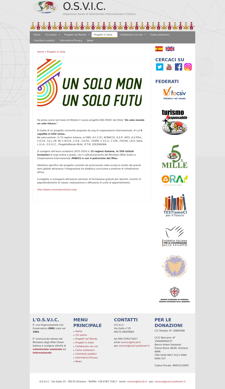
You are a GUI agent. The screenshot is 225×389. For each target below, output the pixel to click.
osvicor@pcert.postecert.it (134, 345)
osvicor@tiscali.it (131, 342)
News (90, 40)
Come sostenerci (160, 34)
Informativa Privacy (71, 40)
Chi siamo (51, 34)
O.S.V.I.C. (84, 6)
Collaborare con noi (132, 34)
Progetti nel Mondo (76, 34)
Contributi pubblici (44, 40)
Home (37, 34)
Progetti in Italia (104, 34)
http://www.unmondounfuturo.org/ (57, 189)
